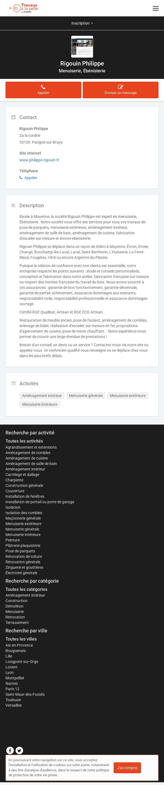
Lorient (11, 667)
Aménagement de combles (27, 453)
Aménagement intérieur (25, 469)
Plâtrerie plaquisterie (22, 545)
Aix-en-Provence (19, 645)
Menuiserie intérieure (23, 534)
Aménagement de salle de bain (31, 463)
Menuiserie (14, 611)
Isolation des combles (23, 513)
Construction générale (24, 485)
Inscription (82, 23)
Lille (8, 656)
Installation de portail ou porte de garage (39, 502)
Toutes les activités (24, 441)
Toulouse (13, 700)
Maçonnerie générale (23, 518)
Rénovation (15, 617)
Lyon (9, 672)
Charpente (14, 480)
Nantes (11, 683)
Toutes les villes (21, 639)
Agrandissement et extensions (31, 447)
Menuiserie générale (22, 529)
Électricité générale (21, 573)
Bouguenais (15, 650)
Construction (16, 601)
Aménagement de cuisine (26, 458)
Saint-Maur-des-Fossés (25, 694)
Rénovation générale (22, 562)
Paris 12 (12, 689)
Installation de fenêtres (24, 496)
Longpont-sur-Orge (21, 661)
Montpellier (14, 678)
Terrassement (17, 622)
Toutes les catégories (26, 589)
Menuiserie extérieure (23, 524)
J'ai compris (127, 768)
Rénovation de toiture (23, 556)
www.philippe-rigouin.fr (39, 160)
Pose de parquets (20, 551)
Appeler (28, 178)
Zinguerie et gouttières (24, 567)
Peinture (12, 540)
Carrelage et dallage (22, 474)
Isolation (12, 507)
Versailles (13, 705)
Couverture (14, 491)
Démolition (14, 606)
